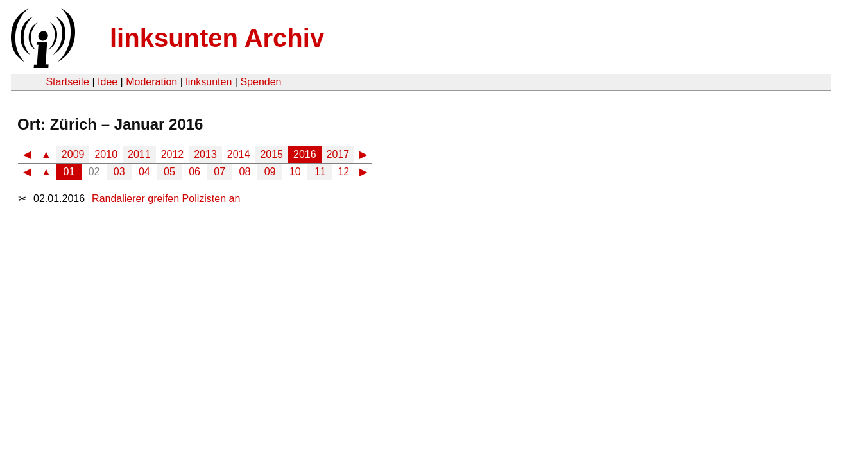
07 (219, 171)
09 (270, 171)
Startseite (67, 81)
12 (343, 171)
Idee (107, 81)
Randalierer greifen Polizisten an (166, 198)
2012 (172, 154)
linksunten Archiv (217, 38)
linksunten (208, 81)
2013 (205, 154)
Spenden (260, 81)
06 (194, 171)
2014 (238, 154)
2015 (271, 154)
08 (245, 171)
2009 (73, 154)
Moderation (151, 81)
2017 (338, 154)
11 (320, 171)
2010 (105, 154)
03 (119, 171)
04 (144, 171)
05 (169, 171)
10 (295, 171)
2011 (139, 154)
